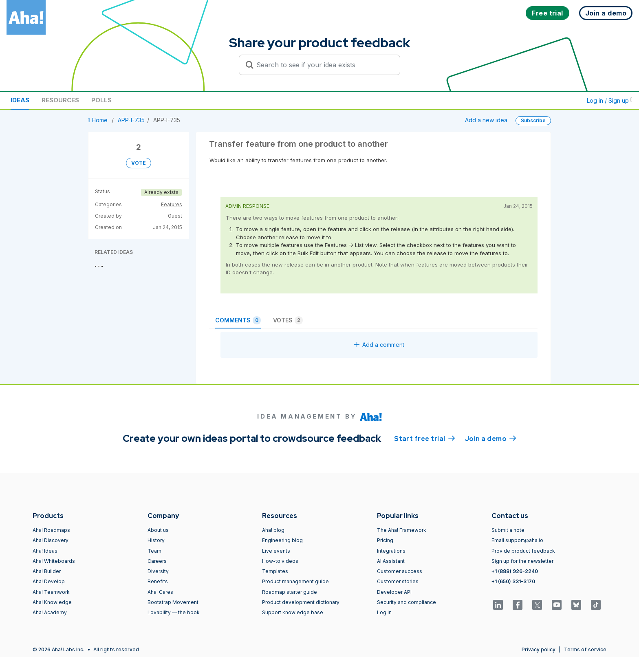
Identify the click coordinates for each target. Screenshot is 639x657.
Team (154, 551)
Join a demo (490, 438)
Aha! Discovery (50, 540)
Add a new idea (486, 120)
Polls (101, 100)
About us (158, 530)
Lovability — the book (174, 612)
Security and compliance (406, 602)
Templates (275, 571)
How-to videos (280, 561)
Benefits (158, 581)
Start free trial (424, 438)
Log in (384, 612)
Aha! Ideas (45, 551)
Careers (157, 561)
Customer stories (398, 581)
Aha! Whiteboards (54, 561)
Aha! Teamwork (51, 592)
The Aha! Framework (401, 530)
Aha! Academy (50, 612)
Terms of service (585, 649)
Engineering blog (282, 540)
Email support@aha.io (517, 540)
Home (98, 120)
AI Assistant (391, 561)
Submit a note (507, 530)
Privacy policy (538, 649)
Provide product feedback (523, 551)
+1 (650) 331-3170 (513, 581)
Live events (276, 551)
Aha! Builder (47, 571)
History (156, 540)
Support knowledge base (292, 612)
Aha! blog (273, 530)
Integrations (391, 551)
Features (171, 204)
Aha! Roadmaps (51, 530)
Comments (238, 320)
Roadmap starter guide (289, 592)
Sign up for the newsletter (522, 561)
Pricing (385, 540)
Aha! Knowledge (52, 602)
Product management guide (295, 581)
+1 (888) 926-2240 (514, 571)
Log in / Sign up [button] (609, 100)
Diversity (158, 571)
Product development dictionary (300, 602)
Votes (288, 320)
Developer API (394, 592)
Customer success (399, 571)
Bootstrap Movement (173, 602)
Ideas (20, 100)
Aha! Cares (160, 592)
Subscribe (533, 120)
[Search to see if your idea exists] (323, 65)
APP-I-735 (131, 120)
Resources (60, 100)
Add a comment (379, 344)
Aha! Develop (49, 581)
